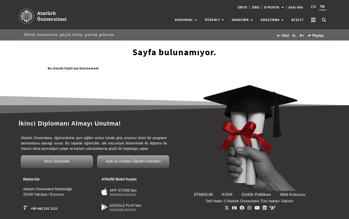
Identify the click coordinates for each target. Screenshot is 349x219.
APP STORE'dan (123, 190)
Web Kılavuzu (292, 194)
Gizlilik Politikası (256, 194)
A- (294, 35)
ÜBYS (242, 7)
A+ (301, 35)
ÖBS (255, 7)
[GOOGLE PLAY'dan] (104, 207)
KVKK (227, 194)
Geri (283, 35)
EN (313, 7)
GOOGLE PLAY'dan (125, 205)
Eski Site (296, 7)
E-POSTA (274, 7)
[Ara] (323, 19)
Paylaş (315, 35)
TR (322, 7)
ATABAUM (203, 194)
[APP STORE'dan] (104, 192)
